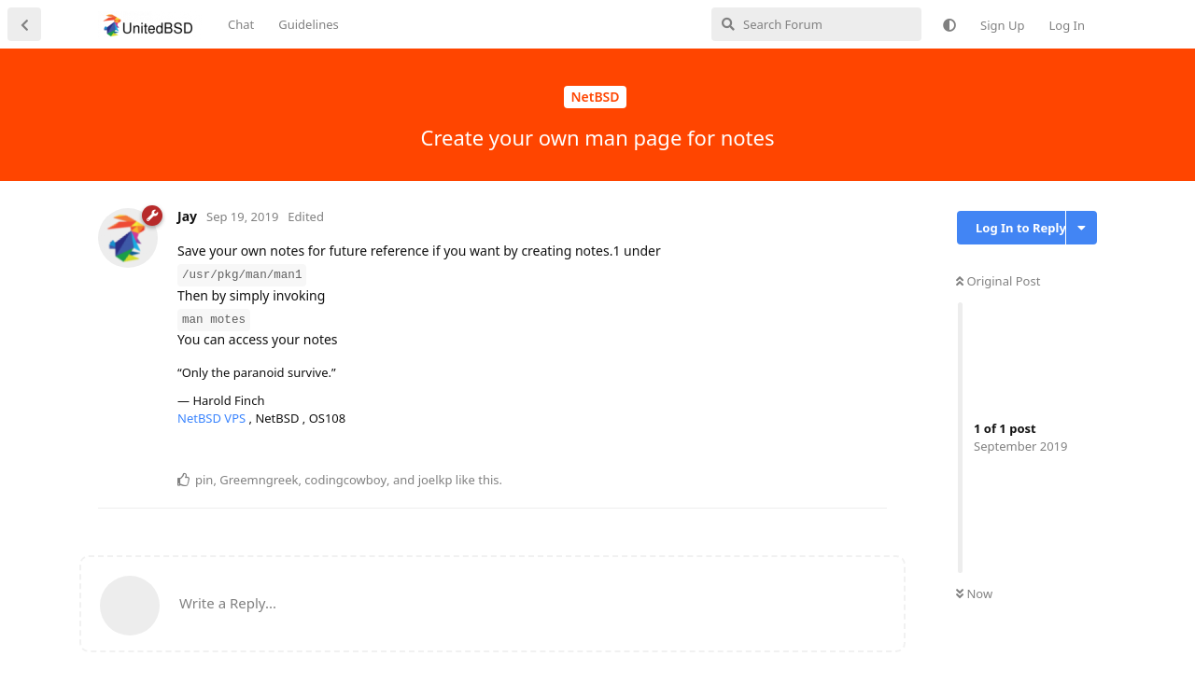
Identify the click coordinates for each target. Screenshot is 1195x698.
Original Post (998, 280)
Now (974, 593)
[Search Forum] (816, 24)
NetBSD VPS (213, 418)
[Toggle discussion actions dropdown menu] (1081, 227)
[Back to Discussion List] (24, 24)
